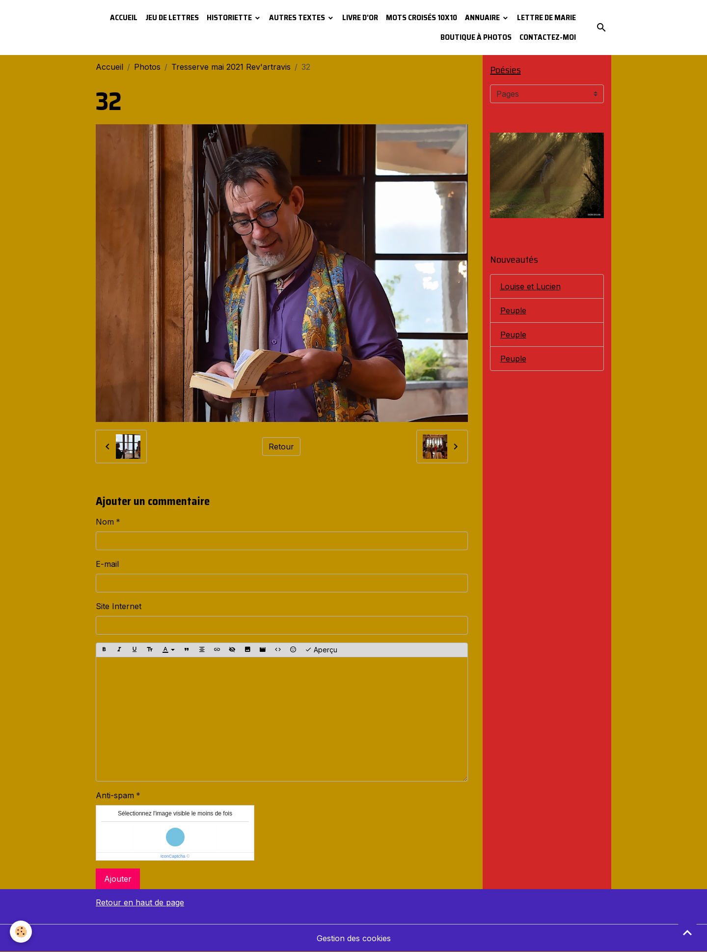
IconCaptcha (173, 856)
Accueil (123, 17)
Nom (105, 522)
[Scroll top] (687, 932)
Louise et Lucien (530, 286)
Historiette (230, 17)
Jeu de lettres (172, 17)
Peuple (513, 310)
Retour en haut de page (140, 902)
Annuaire (483, 17)
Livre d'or (360, 17)
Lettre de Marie (546, 17)
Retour (281, 446)
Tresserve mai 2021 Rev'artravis (231, 67)
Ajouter (118, 879)
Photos (147, 67)
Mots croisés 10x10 (421, 17)
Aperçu (321, 649)
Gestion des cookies (354, 938)
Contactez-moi (547, 37)
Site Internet (118, 606)
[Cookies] (21, 932)
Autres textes (297, 17)
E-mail (107, 564)
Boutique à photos (476, 37)
